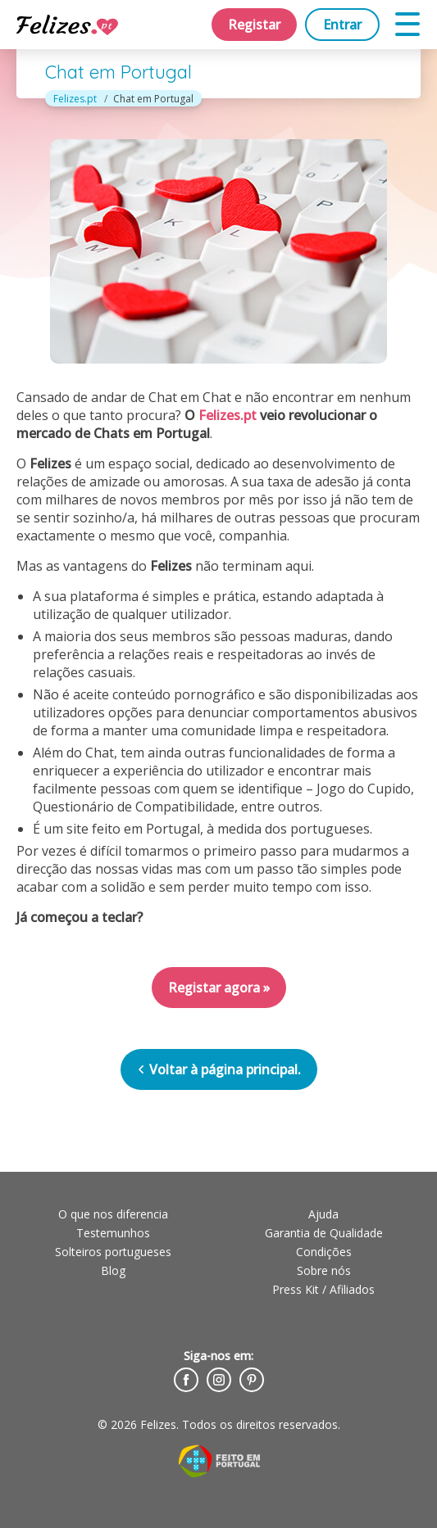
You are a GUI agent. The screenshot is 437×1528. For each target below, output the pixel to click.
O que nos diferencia (113, 1214)
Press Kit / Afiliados (323, 1289)
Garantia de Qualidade (324, 1233)
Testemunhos (113, 1233)
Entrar (342, 25)
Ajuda (323, 1214)
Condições (324, 1251)
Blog (113, 1270)
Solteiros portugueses (113, 1251)
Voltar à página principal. (219, 1069)
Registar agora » (219, 988)
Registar (254, 25)
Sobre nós (324, 1270)
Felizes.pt (75, 99)
